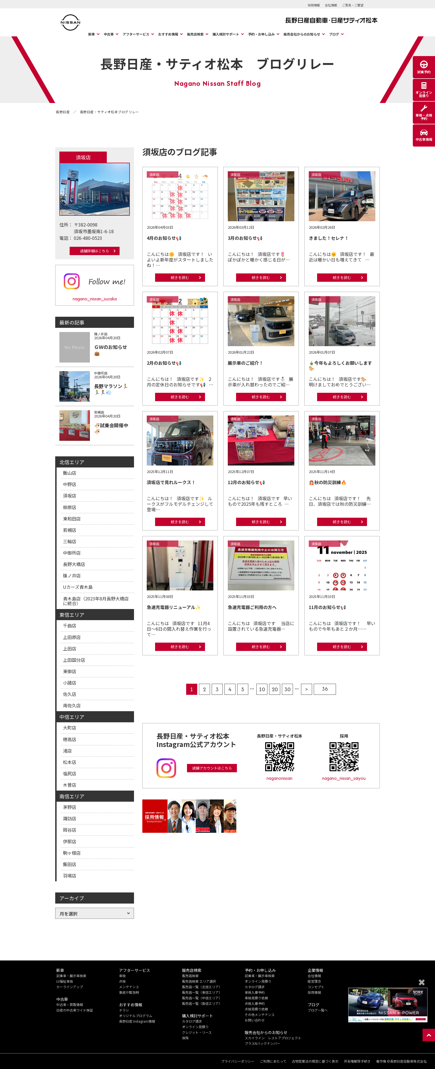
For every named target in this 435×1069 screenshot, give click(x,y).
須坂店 (69, 495)
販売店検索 (195, 34)
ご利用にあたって (273, 1061)
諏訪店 (69, 818)
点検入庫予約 (255, 1003)
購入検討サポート (226, 34)
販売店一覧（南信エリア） (202, 1003)
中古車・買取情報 (69, 1004)
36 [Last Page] (325, 689)
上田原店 (72, 637)
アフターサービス (136, 34)
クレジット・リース (197, 1032)
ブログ (334, 34)
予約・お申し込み (261, 34)
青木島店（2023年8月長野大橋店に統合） (96, 601)
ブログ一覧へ (318, 1010)
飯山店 (69, 472)
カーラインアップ (69, 986)
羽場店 (69, 875)
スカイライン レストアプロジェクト (273, 1037)
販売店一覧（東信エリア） (202, 992)
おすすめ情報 (168, 34)
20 (275, 689)
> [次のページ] (306, 689)
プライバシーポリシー (237, 1061)
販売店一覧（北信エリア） (202, 986)
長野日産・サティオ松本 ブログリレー (217, 63)
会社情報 (331, 5)
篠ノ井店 (72, 575)
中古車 (109, 34)
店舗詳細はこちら (94, 250)
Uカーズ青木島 (78, 586)
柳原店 (69, 507)
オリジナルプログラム (135, 1015)
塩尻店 (69, 773)
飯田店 (69, 864)
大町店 (69, 727)
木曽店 (69, 784)
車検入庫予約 (255, 992)
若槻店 (69, 530)
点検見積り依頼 (256, 1009)
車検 (122, 975)
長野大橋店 (74, 564)
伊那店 (69, 841)
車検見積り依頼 (256, 997)
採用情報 (314, 5)
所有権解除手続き (357, 1061)
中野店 (69, 484)
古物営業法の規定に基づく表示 (315, 1061)
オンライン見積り (195, 1026)
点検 (122, 981)
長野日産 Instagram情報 (137, 1021)
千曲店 (69, 625)
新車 (91, 34)
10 (262, 689)
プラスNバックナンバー (262, 1043)
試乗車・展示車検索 (71, 975)
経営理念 (314, 981)
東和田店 (72, 518)
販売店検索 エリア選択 (199, 981)
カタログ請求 (192, 1021)
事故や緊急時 (129, 992)
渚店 (67, 750)
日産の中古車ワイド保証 (74, 1010)
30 (287, 689)
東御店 (69, 671)
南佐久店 (72, 705)
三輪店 (69, 541)
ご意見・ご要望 (352, 5)
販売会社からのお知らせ (302, 34)
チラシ (124, 1010)
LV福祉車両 (64, 981)
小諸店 (69, 682)
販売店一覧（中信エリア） (202, 997)
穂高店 (69, 739)
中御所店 (72, 552)
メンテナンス (129, 986)
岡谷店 (69, 829)
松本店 (69, 762)
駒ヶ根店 (72, 852)
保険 (185, 1037)
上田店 (69, 648)
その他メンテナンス (260, 1014)
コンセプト (316, 986)
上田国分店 (74, 660)
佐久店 (69, 694)
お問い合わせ (255, 1020)
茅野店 (69, 807)
